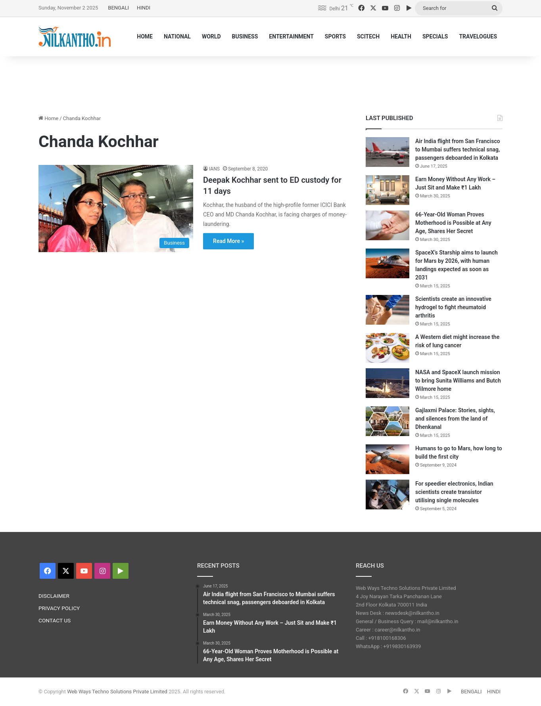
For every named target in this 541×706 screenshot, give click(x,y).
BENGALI (118, 8)
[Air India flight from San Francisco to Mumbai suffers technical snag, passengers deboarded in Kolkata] (387, 152)
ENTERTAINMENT (291, 36)
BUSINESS (245, 36)
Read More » (228, 241)
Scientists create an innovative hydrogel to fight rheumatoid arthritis (453, 307)
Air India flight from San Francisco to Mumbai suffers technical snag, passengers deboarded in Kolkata (457, 149)
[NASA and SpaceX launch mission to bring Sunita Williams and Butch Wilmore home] (387, 383)
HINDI (143, 8)
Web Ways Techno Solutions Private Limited (117, 692)
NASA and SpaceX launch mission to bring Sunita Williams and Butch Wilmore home (458, 380)
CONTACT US (54, 620)
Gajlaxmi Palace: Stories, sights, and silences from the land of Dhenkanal (455, 418)
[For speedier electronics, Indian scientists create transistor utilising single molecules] (387, 494)
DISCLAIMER (53, 596)
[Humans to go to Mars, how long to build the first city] (387, 459)
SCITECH (368, 36)
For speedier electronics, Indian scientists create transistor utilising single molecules (454, 491)
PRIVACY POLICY (59, 608)
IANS (214, 169)
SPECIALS (435, 36)
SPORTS (335, 36)
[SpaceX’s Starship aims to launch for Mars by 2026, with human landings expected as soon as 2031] (387, 263)
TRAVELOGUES (478, 36)
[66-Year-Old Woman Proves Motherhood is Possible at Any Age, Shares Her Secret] (387, 225)
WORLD (211, 36)
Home (48, 118)
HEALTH (401, 36)
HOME (145, 36)
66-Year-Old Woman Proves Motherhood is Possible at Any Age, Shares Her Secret (453, 222)
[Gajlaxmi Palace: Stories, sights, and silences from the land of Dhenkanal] (387, 421)
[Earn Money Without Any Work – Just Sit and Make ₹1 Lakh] (387, 190)
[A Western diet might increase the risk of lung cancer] (387, 348)
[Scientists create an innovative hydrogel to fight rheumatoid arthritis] (387, 310)
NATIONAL (177, 36)
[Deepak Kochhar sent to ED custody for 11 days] (115, 208)
